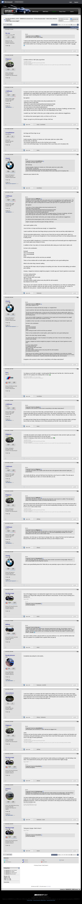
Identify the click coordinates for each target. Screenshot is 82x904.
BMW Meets (45, 11)
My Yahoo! (45, 861)
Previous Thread (38, 865)
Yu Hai (73, 43)
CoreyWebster (42, 124)
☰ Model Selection (19, 1)
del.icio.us (26, 861)
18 (66, 24)
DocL (6, 372)
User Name (61, 19)
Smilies (5, 877)
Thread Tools (74, 27)
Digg (43, 860)
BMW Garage (35, 11)
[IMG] (5, 878)
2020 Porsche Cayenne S (11, 183)
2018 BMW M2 (8, 107)
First (59, 24)
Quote (74, 51)
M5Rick (7, 624)
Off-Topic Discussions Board (39, 18)
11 (62, 24)
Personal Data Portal (51, 900)
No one (7, 33)
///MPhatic (8, 91)
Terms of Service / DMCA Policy (39, 900)
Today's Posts (62, 11)
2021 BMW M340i (9, 680)
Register (76, 2)
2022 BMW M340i (9, 815)
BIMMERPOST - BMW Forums (72, 889)
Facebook (26, 860)
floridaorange (39, 293)
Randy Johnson (10, 655)
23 (74, 24)
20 (69, 24)
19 (67, 24)
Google (62, 860)
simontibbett (9, 693)
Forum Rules (6, 882)
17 (64, 24)
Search (72, 11)
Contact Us (62, 889)
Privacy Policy (30, 900)
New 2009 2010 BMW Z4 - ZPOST (12, 18)
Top (79, 889)
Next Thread (44, 865)
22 (73, 24)
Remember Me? (74, 19)
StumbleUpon (8, 861)
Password (61, 20)
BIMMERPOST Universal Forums (26, 18)
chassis (38, 124)
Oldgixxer (8, 59)
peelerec (8, 789)
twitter (6, 860)
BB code (5, 876)
